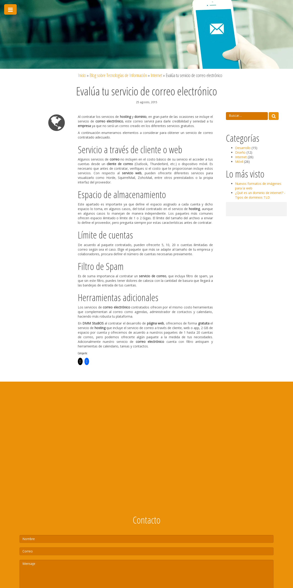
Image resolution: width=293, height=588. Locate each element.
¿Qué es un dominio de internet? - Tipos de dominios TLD (260, 195)
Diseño (240, 152)
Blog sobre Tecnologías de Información (118, 75)
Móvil (239, 161)
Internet (156, 75)
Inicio (82, 75)
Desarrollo (243, 148)
